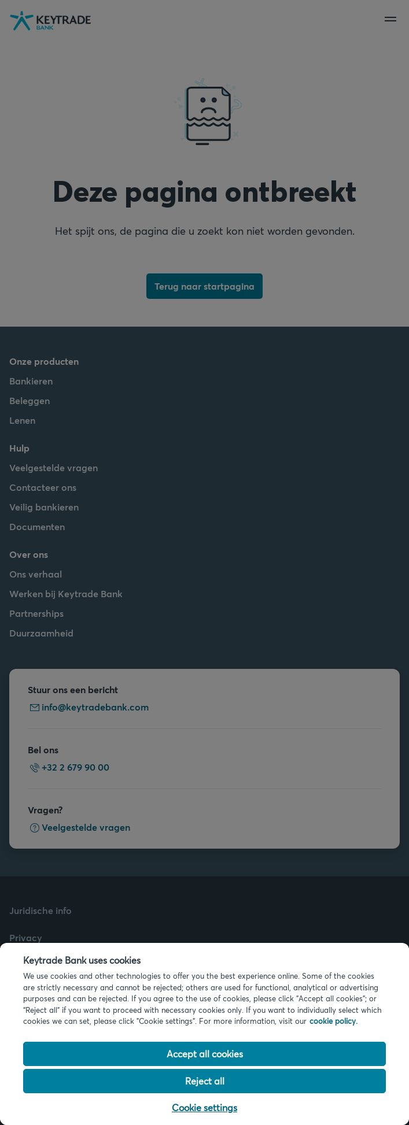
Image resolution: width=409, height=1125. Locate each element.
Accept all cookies (205, 1054)
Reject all (204, 1081)
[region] (204, 1034)
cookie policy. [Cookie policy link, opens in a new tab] (333, 1021)
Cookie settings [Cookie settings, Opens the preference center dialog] (204, 1107)
